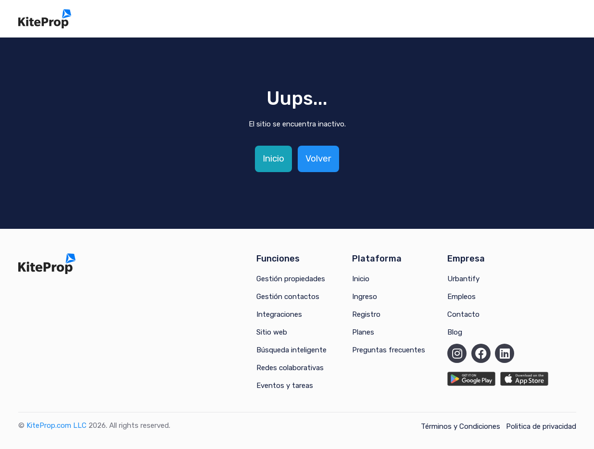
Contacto (463, 314)
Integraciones (279, 314)
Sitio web (271, 332)
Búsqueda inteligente (291, 350)
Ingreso (364, 296)
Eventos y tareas (284, 385)
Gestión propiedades (290, 278)
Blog (454, 332)
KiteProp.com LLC (56, 425)
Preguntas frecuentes (388, 350)
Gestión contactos (287, 296)
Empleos (461, 296)
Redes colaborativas (290, 367)
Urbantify (463, 278)
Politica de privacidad (541, 426)
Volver (318, 158)
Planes (363, 332)
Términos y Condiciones (460, 426)
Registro (366, 314)
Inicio (273, 158)
